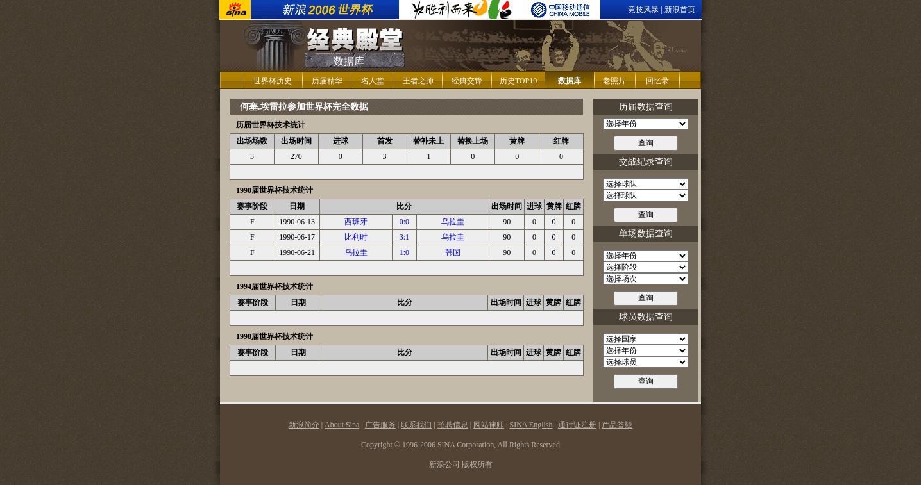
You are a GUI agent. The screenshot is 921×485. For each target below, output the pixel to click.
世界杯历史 (272, 80)
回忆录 (657, 80)
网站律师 (488, 424)
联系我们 (416, 424)
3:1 (404, 237)
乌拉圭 (452, 221)
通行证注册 (577, 424)
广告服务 (380, 424)
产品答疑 (617, 424)
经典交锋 (467, 80)
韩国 (452, 252)
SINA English (530, 424)
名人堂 (372, 80)
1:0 (404, 252)
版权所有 (477, 464)
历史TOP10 (518, 80)
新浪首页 (679, 9)
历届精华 (327, 80)
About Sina (342, 424)
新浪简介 (304, 424)
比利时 (356, 237)
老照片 (614, 80)
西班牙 (356, 221)
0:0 (404, 221)
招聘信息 (452, 424)
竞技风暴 (643, 9)
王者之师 (418, 80)
